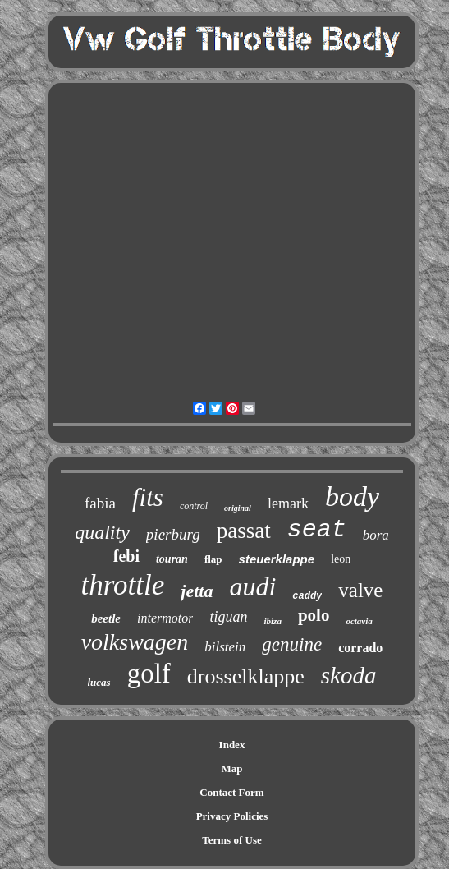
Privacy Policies (232, 816)
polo (314, 615)
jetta (197, 591)
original (237, 508)
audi (252, 586)
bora (376, 535)
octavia (359, 621)
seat (316, 530)
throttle (123, 585)
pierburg (173, 534)
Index (232, 744)
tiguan (228, 617)
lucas (99, 682)
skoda (349, 675)
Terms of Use (231, 840)
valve (360, 590)
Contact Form (231, 792)
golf (149, 673)
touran (172, 559)
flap (213, 559)
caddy (307, 596)
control (194, 506)
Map (232, 768)
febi (126, 556)
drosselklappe (246, 676)
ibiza (272, 621)
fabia (100, 503)
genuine (292, 644)
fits (147, 497)
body (352, 496)
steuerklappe (277, 559)
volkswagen (135, 642)
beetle (106, 618)
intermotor (165, 618)
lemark (288, 503)
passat (244, 530)
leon (340, 559)
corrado (360, 648)
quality (102, 532)
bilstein (224, 647)
